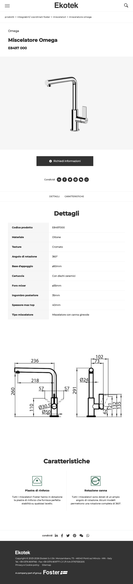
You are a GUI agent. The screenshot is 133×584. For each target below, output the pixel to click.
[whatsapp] (87, 536)
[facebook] (62, 536)
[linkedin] (56, 536)
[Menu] (7, 5)
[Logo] (66, 4)
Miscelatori (59, 17)
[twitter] (68, 536)
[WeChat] (81, 536)
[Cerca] (126, 6)
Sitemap (46, 565)
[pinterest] (74, 536)
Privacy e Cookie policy (27, 565)
